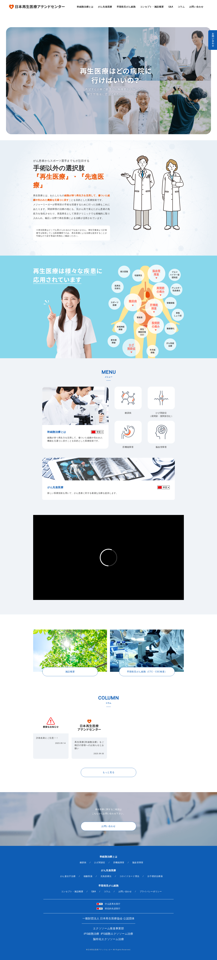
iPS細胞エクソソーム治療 (117, 933)
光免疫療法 (106, 876)
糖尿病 (83, 862)
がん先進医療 (105, 6)
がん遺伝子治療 (68, 876)
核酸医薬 (88, 876)
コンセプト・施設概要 (152, 6)
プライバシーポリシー (151, 891)
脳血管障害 (137, 862)
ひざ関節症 (99, 862)
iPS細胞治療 (91, 933)
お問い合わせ (196, 6)
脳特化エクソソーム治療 (108, 939)
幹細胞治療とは (85, 6)
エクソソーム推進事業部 (108, 928)
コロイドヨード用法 (129, 876)
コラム (181, 6)
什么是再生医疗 (108, 904)
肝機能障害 (118, 862)
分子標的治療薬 (155, 876)
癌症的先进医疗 (108, 908)
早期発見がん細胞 (126, 6)
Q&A (170, 6)
